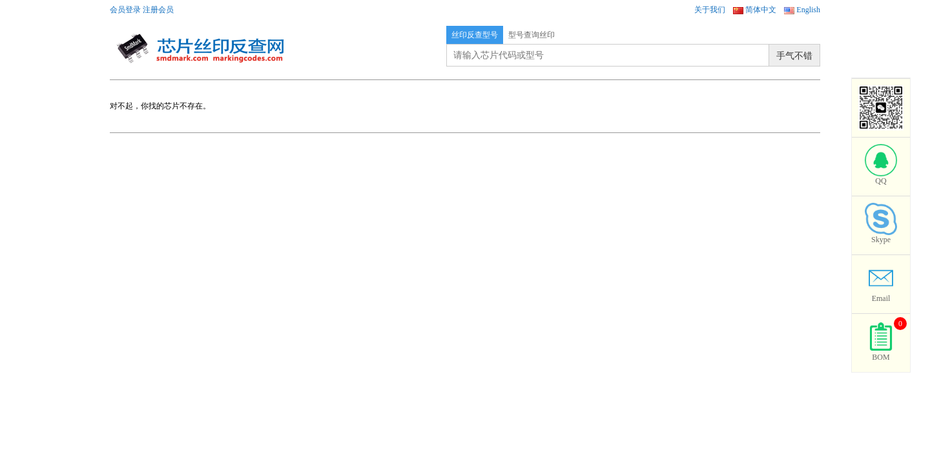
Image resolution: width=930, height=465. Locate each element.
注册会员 (158, 9)
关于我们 (709, 9)
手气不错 (794, 55)
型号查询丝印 (531, 34)
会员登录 (125, 9)
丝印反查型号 (474, 34)
